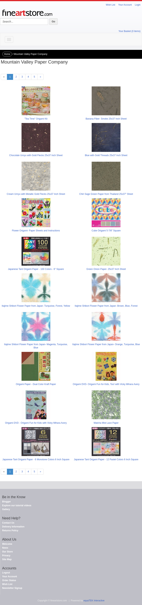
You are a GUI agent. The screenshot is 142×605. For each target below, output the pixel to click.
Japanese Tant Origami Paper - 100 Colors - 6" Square (36, 269)
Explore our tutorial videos (16, 505)
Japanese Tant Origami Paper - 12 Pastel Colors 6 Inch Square (106, 459)
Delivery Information (13, 526)
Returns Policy (10, 530)
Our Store (7, 551)
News (5, 547)
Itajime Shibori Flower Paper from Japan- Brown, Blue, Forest (106, 306)
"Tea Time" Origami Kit (35, 118)
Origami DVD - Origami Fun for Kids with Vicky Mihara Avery (36, 423)
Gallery (6, 509)
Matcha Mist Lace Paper (106, 423)
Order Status (9, 580)
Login (137, 4)
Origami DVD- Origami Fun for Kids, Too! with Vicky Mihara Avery (106, 384)
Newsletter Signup (12, 588)
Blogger (6, 501)
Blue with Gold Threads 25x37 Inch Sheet (106, 155)
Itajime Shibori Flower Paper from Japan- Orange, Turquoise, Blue (106, 344)
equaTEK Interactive (94, 600)
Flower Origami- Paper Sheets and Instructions (36, 230)
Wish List (110, 4)
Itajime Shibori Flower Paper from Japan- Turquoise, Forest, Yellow (36, 306)
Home (7, 54)
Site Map (7, 559)
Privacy (6, 555)
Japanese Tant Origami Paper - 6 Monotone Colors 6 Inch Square (35, 459)
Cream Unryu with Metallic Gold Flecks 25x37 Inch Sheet (36, 194)
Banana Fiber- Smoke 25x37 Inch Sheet (106, 118)
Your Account (125, 4)
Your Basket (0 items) (129, 31)
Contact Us (8, 522)
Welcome (7, 544)
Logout (6, 572)
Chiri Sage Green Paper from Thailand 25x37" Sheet (106, 194)
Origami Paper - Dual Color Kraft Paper (36, 384)
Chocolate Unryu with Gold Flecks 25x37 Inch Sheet (35, 155)
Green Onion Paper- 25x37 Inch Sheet (106, 269)
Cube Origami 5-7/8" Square (106, 230)
